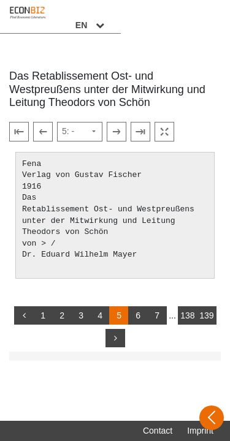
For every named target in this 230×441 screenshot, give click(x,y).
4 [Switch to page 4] (100, 315)
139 (206, 315)
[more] (115, 338)
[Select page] (80, 132)
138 (187, 315)
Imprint (200, 430)
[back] (24, 315)
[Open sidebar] (211, 417)
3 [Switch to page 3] (81, 315)
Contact (157, 430)
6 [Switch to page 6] (138, 315)
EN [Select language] (201, 16)
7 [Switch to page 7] (157, 315)
